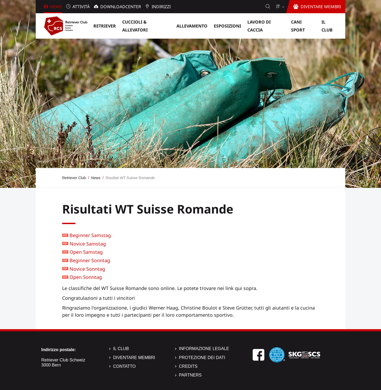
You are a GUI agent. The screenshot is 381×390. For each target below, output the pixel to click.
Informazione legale (204, 348)
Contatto (124, 366)
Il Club (121, 348)
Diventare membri (134, 357)
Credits (188, 366)
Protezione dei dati (202, 357)
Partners (190, 375)
